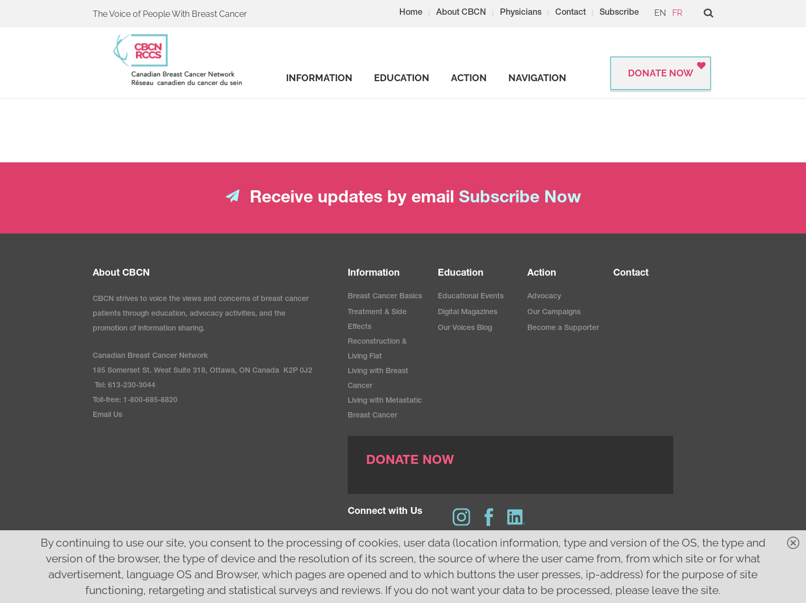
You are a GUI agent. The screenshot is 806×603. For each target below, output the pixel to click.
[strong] (319, 78)
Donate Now (660, 73)
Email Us (107, 415)
